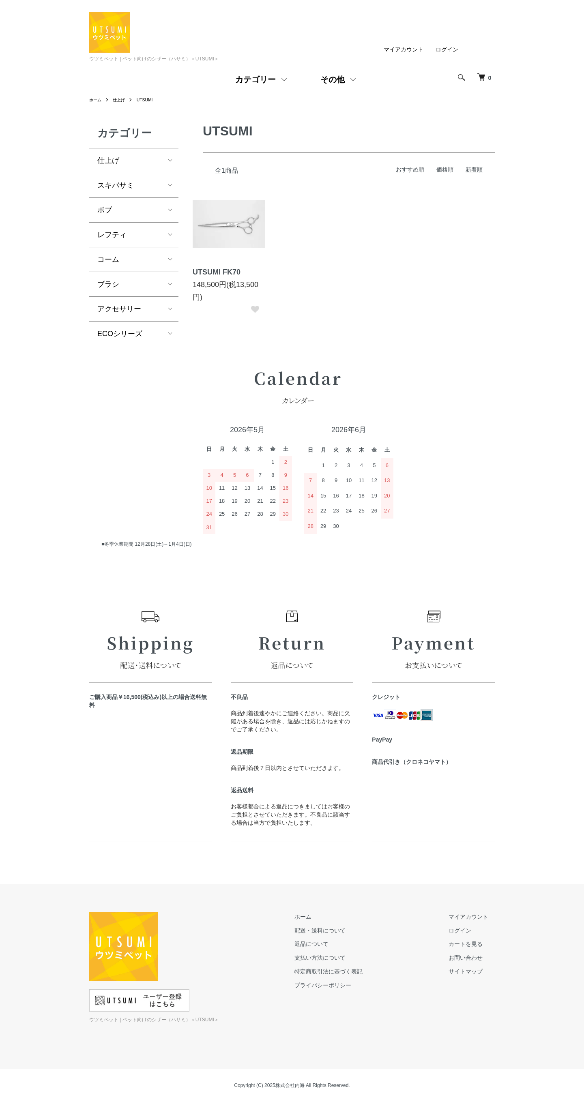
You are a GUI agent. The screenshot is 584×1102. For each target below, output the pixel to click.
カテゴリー (255, 79)
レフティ (112, 235)
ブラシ (108, 284)
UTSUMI (151, 100)
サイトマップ (472, 971)
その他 (332, 79)
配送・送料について (339, 930)
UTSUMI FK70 (216, 272)
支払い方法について (339, 957)
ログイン (447, 49)
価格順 (444, 169)
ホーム (96, 100)
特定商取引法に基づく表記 (348, 971)
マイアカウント (403, 49)
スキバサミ (115, 185)
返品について (331, 944)
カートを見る (472, 944)
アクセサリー (119, 309)
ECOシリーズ (119, 334)
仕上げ (122, 100)
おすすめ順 (410, 169)
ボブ (104, 210)
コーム (108, 259)
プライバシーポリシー (342, 985)
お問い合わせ (472, 957)
